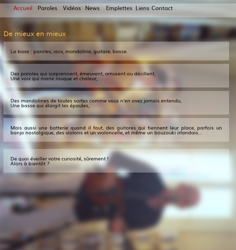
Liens (142, 7)
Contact (162, 7)
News (92, 7)
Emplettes (117, 7)
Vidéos (72, 7)
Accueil (23, 7)
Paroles (47, 7)
